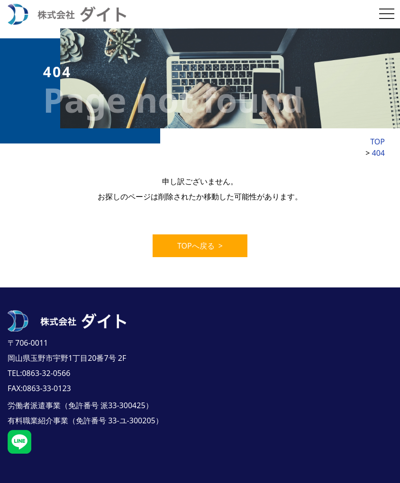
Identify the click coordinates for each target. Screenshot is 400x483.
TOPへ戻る (200, 234)
